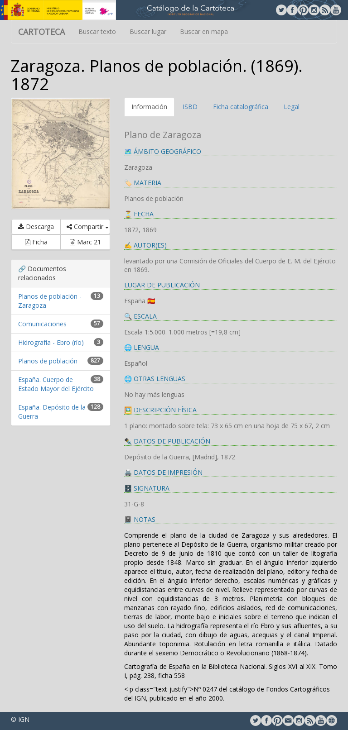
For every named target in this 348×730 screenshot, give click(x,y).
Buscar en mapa (204, 31)
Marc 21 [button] (85, 242)
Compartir (88, 226)
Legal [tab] (292, 106)
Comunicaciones (42, 324)
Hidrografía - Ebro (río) (51, 342)
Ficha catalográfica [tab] (240, 106)
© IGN (20, 719)
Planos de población (47, 361)
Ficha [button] (36, 242)
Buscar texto (97, 31)
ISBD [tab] (190, 106)
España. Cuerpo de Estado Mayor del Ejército (56, 384)
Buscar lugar (148, 31)
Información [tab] (149, 106)
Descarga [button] (36, 226)
